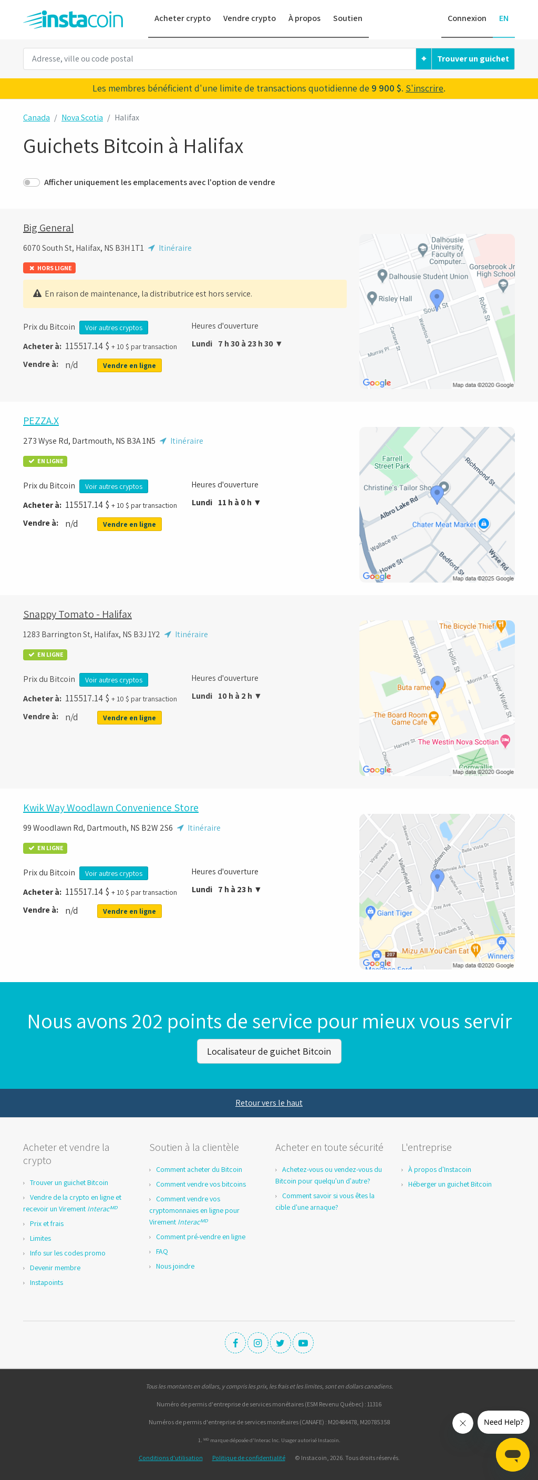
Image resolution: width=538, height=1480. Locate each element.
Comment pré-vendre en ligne (200, 1235)
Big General (48, 227)
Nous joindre (175, 1264)
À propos (304, 18)
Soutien (348, 18)
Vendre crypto (249, 18)
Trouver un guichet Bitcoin (69, 1181)
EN (504, 18)
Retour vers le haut (269, 1101)
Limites (40, 1236)
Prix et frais (47, 1222)
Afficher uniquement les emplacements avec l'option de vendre (159, 182)
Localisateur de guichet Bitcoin (269, 1050)
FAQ (162, 1249)
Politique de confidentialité (248, 1456)
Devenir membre (55, 1266)
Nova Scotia (82, 117)
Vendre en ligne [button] (129, 365)
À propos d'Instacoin (439, 1167)
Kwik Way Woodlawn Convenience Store (111, 807)
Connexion (467, 18)
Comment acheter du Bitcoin (199, 1167)
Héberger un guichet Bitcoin (450, 1182)
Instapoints (46, 1280)
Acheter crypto (182, 18)
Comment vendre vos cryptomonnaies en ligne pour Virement (194, 1208)
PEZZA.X (41, 420)
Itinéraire (169, 247)
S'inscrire (424, 88)
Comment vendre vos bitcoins (201, 1182)
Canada (36, 117)
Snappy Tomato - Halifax (77, 614)
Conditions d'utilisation (171, 1456)
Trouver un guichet (473, 58)
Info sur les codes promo (68, 1251)
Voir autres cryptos (113, 327)
